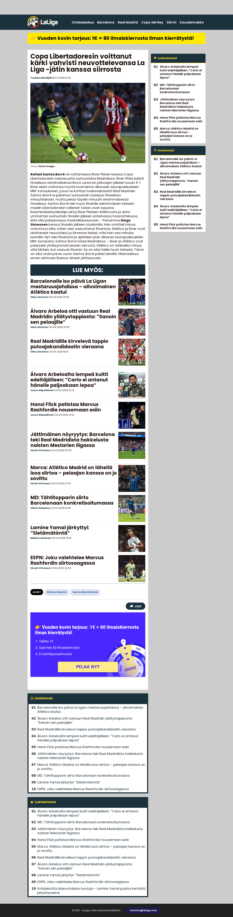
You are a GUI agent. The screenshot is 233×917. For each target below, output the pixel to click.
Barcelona (105, 22)
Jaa (135, 606)
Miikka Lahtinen (40, 538)
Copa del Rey (152, 22)
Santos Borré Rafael (85, 592)
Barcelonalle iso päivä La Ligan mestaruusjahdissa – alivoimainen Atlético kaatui (73, 286)
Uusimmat (44, 698)
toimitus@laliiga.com (143, 910)
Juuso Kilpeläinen (42, 390)
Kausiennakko (192, 22)
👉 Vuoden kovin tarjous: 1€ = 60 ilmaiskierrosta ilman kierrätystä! (112, 38)
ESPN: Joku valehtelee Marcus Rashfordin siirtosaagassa (67, 560)
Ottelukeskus (83, 22)
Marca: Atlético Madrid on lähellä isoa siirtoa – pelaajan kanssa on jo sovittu (73, 473)
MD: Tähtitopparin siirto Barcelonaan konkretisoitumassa (71, 500)
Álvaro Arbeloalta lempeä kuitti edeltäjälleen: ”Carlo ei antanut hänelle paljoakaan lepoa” (69, 380)
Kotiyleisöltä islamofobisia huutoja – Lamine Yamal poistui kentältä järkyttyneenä (91, 890)
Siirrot (172, 22)
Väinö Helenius (40, 508)
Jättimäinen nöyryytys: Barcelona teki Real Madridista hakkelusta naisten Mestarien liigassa (72, 440)
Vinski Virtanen (40, 450)
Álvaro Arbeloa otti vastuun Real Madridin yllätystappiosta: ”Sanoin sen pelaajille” (73, 316)
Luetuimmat (45, 802)
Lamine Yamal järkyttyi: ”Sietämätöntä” (59, 530)
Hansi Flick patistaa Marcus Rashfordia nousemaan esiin (65, 407)
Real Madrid (128, 22)
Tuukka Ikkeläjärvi (42, 78)
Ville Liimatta (39, 297)
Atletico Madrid (57, 592)
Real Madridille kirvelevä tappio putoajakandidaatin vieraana (69, 344)
